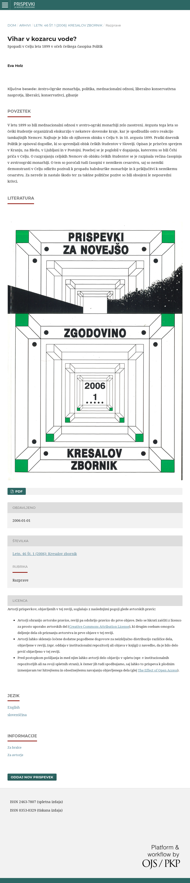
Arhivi (25, 25)
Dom (12, 25)
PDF (18, 491)
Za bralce (15, 747)
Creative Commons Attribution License (99, 626)
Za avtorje (15, 755)
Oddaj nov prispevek (32, 777)
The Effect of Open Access (157, 670)
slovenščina (17, 714)
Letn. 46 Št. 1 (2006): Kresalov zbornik (68, 25)
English (14, 707)
